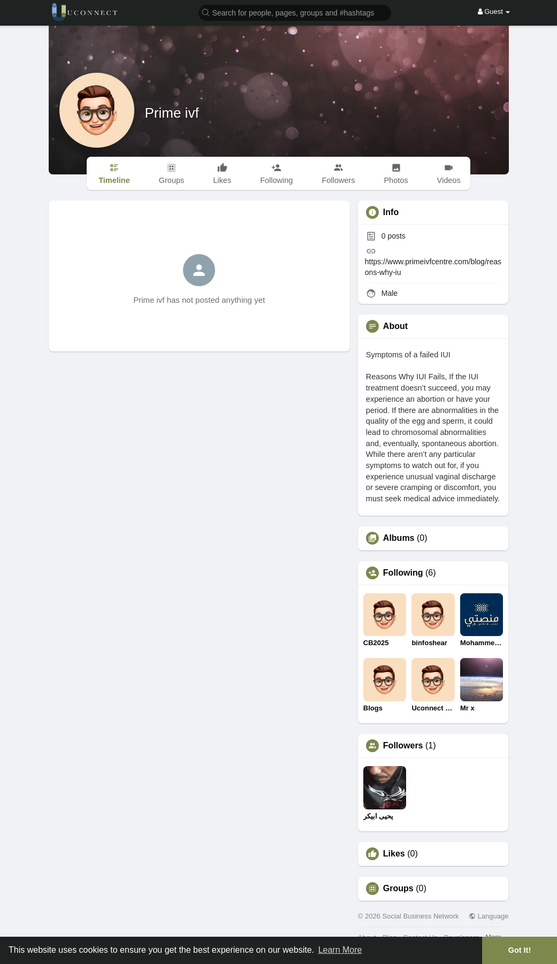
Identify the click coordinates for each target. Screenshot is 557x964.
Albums (399, 538)
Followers (403, 745)
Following (403, 573)
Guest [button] (494, 11)
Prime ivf (172, 113)
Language (488, 916)
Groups (398, 888)
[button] (295, 12)
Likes (394, 854)
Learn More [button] (340, 949)
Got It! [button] (519, 950)
